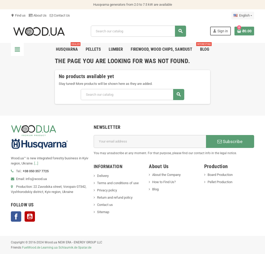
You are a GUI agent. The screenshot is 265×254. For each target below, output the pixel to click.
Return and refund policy (114, 197)
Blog (155, 189)
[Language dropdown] (242, 15)
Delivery (103, 176)
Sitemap (103, 212)
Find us (18, 15)
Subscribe (229, 141)
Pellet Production (220, 182)
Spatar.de (84, 247)
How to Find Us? (164, 182)
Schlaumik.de (67, 247)
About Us (38, 15)
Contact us (105, 205)
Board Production (220, 175)
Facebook (16, 216)
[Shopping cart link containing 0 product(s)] (244, 31)
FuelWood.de (31, 247)
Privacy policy (107, 190)
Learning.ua (49, 247)
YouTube (30, 216)
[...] (36, 163)
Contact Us (60, 15)
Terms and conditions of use (118, 183)
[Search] (138, 31)
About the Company (166, 175)
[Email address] (150, 141)
